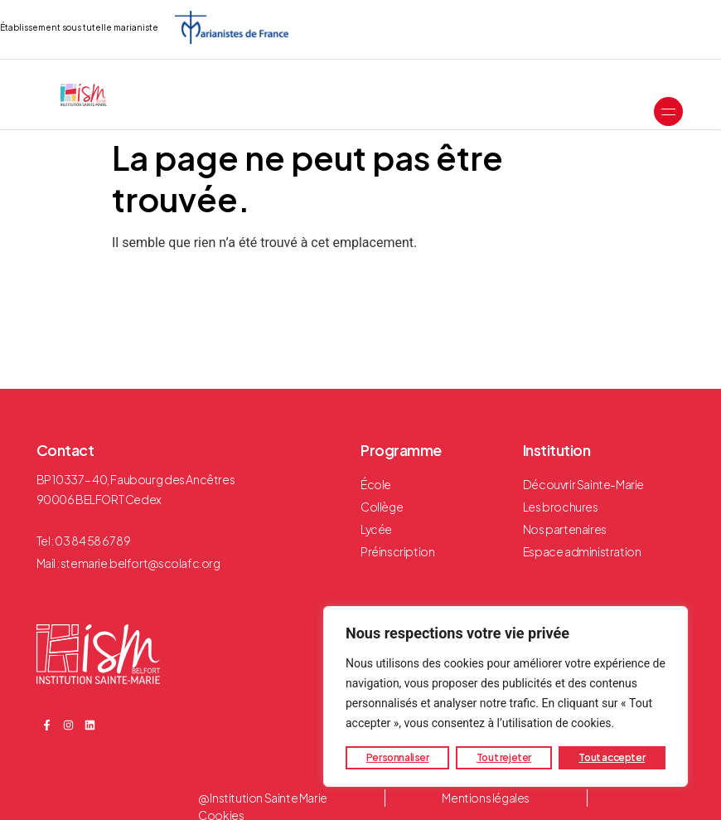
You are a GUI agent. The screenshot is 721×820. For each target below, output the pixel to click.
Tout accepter (611, 757)
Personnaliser (397, 757)
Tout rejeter (504, 757)
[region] (505, 696)
